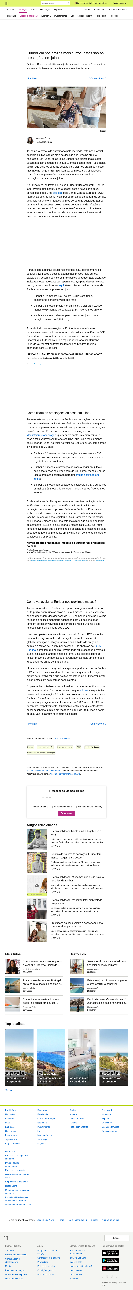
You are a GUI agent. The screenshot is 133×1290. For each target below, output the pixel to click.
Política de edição (45, 1274)
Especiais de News (45, 1220)
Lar (72, 16)
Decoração (45, 9)
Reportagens (11, 1186)
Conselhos (107, 1123)
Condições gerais (45, 1270)
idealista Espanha (78, 1258)
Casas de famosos (110, 1127)
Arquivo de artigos (110, 1220)
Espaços (106, 1118)
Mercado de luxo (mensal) (90, 807)
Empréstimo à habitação (16, 1182)
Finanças (23, 9)
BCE (79, 747)
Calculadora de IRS (78, 1220)
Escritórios (10, 1118)
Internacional (11, 1135)
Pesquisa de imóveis (118, 9)
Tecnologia (101, 16)
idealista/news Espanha (16, 1274)
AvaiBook (74, 1279)
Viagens (73, 1114)
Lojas (7, 1123)
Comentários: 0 (98, 78)
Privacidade (42, 1262)
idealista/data (76, 1274)
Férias (33, 9)
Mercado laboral (85, 16)
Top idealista (11, 1139)
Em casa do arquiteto (15, 1170)
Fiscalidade (10, 16)
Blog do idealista (12, 1144)
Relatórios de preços (14, 1270)
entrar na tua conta (61, 738)
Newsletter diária (40, 807)
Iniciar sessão (119, 3)
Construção (10, 1131)
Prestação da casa (64, 747)
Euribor (30, 747)
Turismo (73, 1123)
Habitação (10, 1114)
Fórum (87, 9)
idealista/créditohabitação (81, 1266)
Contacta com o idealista (48, 1258)
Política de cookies (46, 1266)
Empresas (10, 1127)
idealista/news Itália (14, 1279)
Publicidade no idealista (16, 1255)
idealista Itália (76, 1262)
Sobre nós (10, 1250)
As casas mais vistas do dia (79, 1080)
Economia (46, 16)
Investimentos (60, 16)
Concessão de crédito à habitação (41, 753)
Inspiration (106, 1114)
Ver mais (9, 1090)
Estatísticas (99, 9)
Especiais (58, 9)
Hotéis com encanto (79, 1127)
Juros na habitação (45, 747)
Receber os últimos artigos (67, 790)
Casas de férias (77, 1118)
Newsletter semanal (63, 807)
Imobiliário (10, 9)
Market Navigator (92, 747)
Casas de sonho (109, 1131)
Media (8, 1266)
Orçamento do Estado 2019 (18, 1205)
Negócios (114, 16)
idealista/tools (76, 1270)
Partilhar (32, 78)
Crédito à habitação (29, 16)
